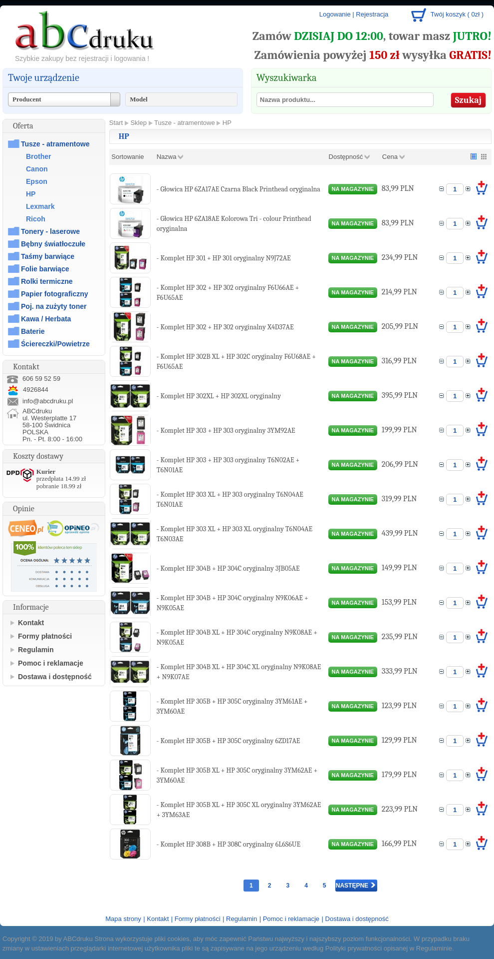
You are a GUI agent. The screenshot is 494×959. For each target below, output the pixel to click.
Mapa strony (123, 919)
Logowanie (335, 14)
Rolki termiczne (46, 281)
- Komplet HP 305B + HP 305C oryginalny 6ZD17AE (228, 741)
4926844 (27, 389)
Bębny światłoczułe (53, 244)
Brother (38, 156)
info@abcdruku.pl (47, 401)
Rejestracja (372, 14)
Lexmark (40, 206)
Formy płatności (45, 636)
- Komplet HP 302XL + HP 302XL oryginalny (219, 396)
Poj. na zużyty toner (53, 306)
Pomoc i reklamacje (50, 663)
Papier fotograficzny (54, 294)
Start (116, 122)
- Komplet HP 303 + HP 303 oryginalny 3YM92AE (226, 430)
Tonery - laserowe (50, 231)
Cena (390, 156)
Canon (37, 169)
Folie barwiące (45, 269)
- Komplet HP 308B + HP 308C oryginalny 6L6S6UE (228, 844)
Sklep (138, 122)
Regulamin (36, 650)
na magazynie (353, 189)
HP (30, 194)
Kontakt (31, 623)
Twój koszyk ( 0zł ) (457, 14)
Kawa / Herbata (46, 319)
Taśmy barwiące (47, 256)
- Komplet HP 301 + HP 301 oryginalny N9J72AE (224, 258)
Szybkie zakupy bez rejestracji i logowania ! (82, 58)
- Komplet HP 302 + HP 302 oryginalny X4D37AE (225, 327)
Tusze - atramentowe (55, 144)
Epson (36, 181)
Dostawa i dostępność (55, 677)
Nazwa (167, 156)
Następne (356, 885)
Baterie (32, 331)
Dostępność (346, 156)
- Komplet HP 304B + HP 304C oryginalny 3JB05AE (228, 568)
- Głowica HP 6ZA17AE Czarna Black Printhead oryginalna (238, 189)
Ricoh (35, 219)
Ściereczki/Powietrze (55, 344)
